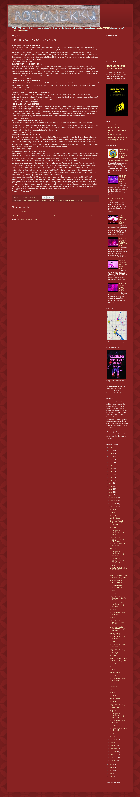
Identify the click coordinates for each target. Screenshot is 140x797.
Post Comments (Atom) (29, 219)
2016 (111, 477)
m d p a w (113, 686)
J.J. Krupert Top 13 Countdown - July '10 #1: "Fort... (118, 532)
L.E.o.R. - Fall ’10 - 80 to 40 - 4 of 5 (118, 729)
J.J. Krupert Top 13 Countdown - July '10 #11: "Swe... (118, 715)
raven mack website (115, 125)
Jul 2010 (114, 743)
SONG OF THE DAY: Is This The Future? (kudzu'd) (123, 287)
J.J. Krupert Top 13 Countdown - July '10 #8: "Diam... (118, 629)
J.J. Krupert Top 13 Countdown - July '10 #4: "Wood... (118, 560)
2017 (111, 474)
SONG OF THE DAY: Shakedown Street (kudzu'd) (123, 264)
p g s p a (113, 656)
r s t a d (112, 590)
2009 (111, 764)
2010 (111, 495)
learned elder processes (67, 200)
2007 (111, 770)
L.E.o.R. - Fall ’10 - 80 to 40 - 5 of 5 (118, 721)
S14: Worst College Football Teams (116, 581)
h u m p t (113, 733)
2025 (111, 450)
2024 (111, 453)
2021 (111, 462)
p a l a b (113, 515)
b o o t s (113, 509)
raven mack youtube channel (118, 137)
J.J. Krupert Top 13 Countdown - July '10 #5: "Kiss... (118, 598)
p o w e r (113, 641)
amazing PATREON (103, 28)
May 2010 (114, 749)
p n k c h (113, 683)
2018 (111, 471)
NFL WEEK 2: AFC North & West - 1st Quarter (118, 660)
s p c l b (112, 666)
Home (56, 216)
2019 (111, 468)
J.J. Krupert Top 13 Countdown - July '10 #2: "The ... (118, 539)
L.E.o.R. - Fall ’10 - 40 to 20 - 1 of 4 (118, 679)
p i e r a (112, 692)
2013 (111, 486)
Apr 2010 (114, 752)
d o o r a (113, 573)
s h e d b (113, 609)
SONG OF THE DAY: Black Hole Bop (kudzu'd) (122, 219)
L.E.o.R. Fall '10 (54, 200)
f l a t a (112, 617)
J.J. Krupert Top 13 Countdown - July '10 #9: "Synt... (118, 651)
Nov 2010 (114, 501)
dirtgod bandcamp (114, 134)
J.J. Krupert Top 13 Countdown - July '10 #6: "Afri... (118, 605)
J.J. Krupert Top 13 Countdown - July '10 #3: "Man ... (118, 553)
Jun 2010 (114, 746)
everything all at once (41, 200)
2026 (111, 447)
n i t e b (112, 512)
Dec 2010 (114, 498)
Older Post (94, 216)
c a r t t (112, 689)
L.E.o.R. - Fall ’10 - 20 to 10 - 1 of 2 (118, 569)
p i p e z (113, 711)
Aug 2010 (114, 740)
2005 (111, 776)
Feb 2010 (114, 758)
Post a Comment (20, 211)
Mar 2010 (114, 754)
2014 (111, 483)
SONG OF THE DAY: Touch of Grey (122, 178)
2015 (111, 480)
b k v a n (113, 736)
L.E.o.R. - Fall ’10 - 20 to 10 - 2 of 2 (118, 545)
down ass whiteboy (29, 200)
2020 (111, 465)
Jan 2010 (114, 760)
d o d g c (113, 695)
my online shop (113, 127)
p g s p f (113, 528)
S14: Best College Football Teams (116, 586)
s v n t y (112, 549)
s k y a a (113, 725)
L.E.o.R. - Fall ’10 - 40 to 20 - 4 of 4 (118, 613)
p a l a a (113, 663)
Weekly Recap (115, 518)
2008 (111, 767)
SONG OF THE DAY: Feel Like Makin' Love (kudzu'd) (123, 242)
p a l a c (113, 593)
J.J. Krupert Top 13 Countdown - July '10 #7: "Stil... (118, 622)
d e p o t (113, 701)
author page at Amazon (116, 140)
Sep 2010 (114, 506)
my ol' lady (78, 200)
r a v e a (113, 675)
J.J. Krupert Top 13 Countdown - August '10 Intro (118, 523)
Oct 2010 (114, 504)
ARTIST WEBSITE (18, 30)
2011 (111, 492)
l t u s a (112, 565)
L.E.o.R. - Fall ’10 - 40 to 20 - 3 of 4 (118, 637)
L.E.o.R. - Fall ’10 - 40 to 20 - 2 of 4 (118, 645)
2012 (111, 489)
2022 (111, 459)
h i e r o (112, 669)
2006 (111, 773)
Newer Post (16, 216)
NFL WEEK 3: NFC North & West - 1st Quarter (118, 576)
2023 (111, 456)
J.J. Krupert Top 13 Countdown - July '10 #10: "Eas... (118, 706)
